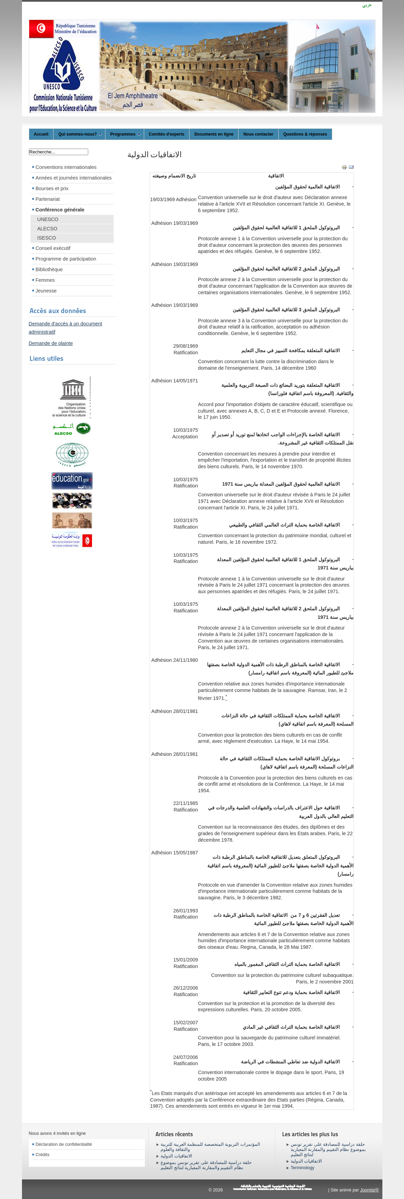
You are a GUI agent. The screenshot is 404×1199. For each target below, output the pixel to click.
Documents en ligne (213, 134)
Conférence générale (60, 209)
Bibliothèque (49, 269)
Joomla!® (369, 1189)
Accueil (41, 134)
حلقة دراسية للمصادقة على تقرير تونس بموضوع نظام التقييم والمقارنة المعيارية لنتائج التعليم (206, 1165)
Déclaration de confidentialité (64, 1144)
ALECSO (47, 228)
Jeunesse (46, 290)
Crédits (43, 1154)
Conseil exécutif (53, 248)
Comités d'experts (167, 134)
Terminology (302, 1167)
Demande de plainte (51, 343)
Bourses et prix (52, 188)
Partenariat (48, 199)
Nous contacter (258, 134)
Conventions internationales (66, 167)
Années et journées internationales (74, 178)
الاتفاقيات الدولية (154, 154)
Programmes (125, 134)
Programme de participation (66, 259)
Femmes (45, 280)
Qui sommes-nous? (80, 134)
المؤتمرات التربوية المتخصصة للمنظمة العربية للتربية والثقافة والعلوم (210, 1147)
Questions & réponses (305, 134)
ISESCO (46, 238)
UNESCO (48, 219)
